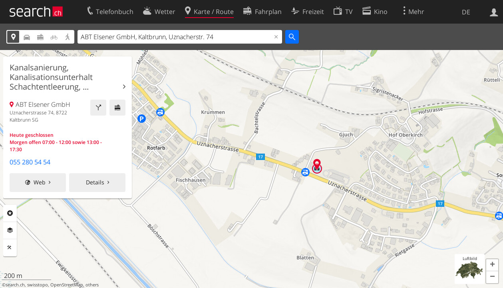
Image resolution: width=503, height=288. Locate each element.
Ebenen (10, 230)
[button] (492, 265)
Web (40, 182)
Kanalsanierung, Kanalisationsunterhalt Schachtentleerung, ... (51, 77)
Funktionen (10, 247)
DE (466, 12)
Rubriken (10, 213)
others (92, 285)
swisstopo (37, 285)
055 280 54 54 (30, 162)
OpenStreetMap (66, 285)
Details (95, 182)
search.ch (15, 285)
